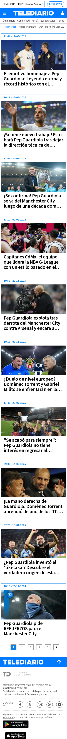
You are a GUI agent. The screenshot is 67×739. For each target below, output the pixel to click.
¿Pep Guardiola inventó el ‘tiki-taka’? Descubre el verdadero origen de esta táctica (30, 570)
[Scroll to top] (59, 662)
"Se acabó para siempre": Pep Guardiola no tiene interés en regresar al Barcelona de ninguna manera (30, 450)
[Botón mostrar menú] (4, 13)
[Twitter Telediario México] (30, 704)
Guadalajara (33, 4)
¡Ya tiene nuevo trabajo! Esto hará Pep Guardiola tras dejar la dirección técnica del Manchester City (33, 142)
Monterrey (17, 4)
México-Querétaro (27, 26)
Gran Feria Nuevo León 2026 (51, 26)
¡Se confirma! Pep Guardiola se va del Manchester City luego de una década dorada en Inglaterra (33, 203)
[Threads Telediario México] (49, 704)
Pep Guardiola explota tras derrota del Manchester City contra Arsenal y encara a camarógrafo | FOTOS (32, 326)
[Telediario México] (33, 13)
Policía (35, 21)
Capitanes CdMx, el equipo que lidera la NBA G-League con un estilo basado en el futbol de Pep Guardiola (31, 264)
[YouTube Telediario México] (59, 704)
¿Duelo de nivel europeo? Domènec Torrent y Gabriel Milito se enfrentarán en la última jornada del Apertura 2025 (32, 389)
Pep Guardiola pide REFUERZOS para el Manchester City (23, 628)
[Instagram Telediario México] (40, 704)
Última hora (9, 21)
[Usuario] (62, 13)
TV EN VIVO (56, 4)
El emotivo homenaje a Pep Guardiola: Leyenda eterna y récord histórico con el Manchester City (33, 81)
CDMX (6, 4)
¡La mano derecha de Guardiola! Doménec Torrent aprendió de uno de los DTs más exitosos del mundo (33, 509)
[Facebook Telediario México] (20, 704)
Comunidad (23, 21)
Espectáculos (47, 21)
